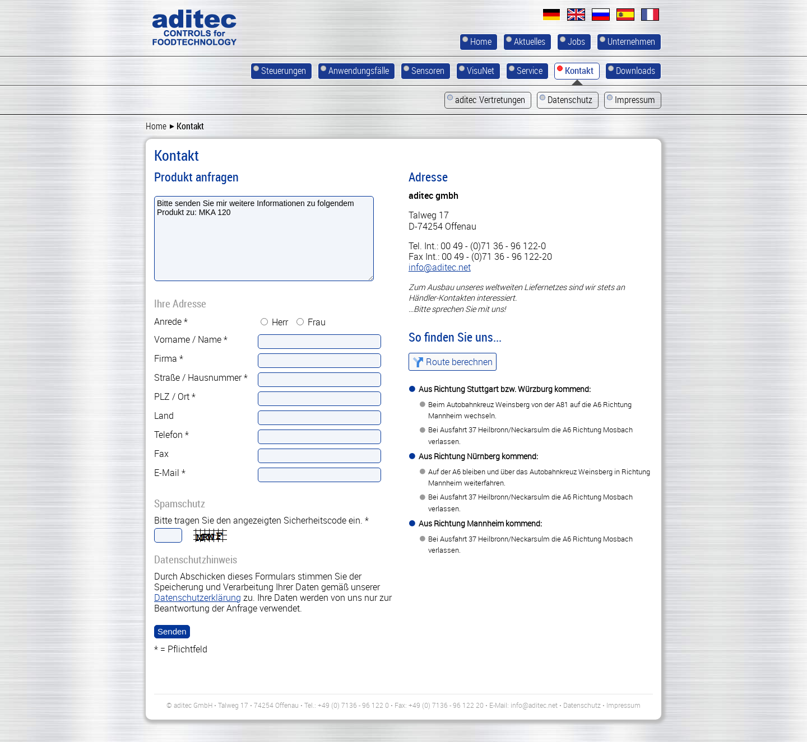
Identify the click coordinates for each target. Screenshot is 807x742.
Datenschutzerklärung (197, 597)
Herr (280, 322)
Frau (317, 322)
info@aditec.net (440, 267)
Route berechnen (459, 362)
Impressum (623, 705)
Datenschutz (582, 705)
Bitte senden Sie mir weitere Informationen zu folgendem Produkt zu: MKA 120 (264, 238)
